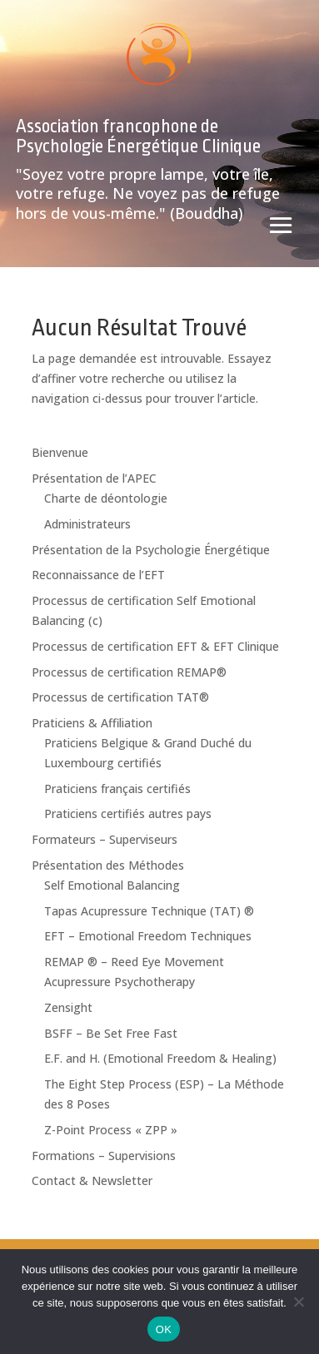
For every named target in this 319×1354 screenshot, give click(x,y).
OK (164, 1329)
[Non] (298, 1301)
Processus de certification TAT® (120, 697)
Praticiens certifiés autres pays (128, 813)
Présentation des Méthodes (108, 865)
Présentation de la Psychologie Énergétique (151, 550)
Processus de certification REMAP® (129, 672)
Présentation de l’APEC (94, 478)
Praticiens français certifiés (117, 788)
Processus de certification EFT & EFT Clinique (155, 646)
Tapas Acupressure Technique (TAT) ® (149, 911)
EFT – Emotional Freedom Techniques (148, 936)
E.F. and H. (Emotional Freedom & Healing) (160, 1058)
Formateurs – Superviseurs (104, 839)
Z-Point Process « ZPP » (110, 1130)
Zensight (68, 1007)
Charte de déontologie (105, 498)
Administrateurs (87, 524)
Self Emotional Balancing (112, 885)
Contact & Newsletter (92, 1180)
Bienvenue (60, 452)
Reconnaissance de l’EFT (98, 575)
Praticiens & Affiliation (92, 723)
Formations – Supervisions (104, 1155)
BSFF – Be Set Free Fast (110, 1033)
